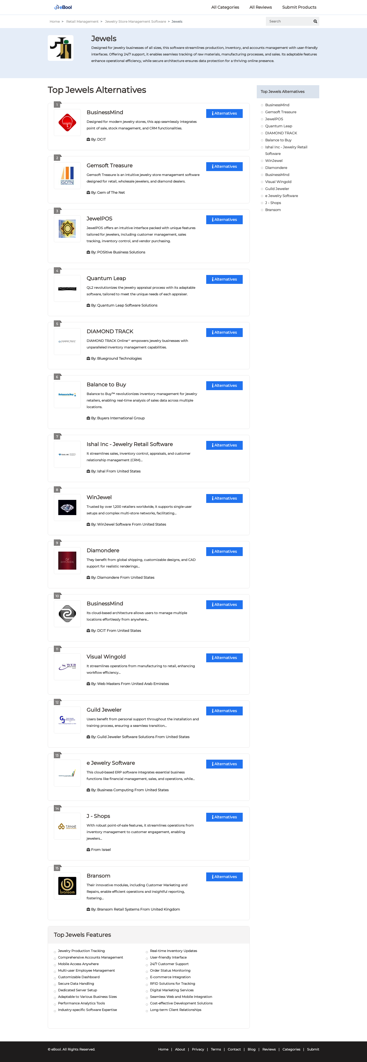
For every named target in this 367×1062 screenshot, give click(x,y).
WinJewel (99, 497)
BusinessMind (105, 112)
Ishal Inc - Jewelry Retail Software (130, 444)
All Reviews (261, 7)
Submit (313, 1049)
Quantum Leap (106, 278)
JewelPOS (99, 219)
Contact (234, 1049)
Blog (252, 1049)
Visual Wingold (106, 657)
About (180, 1049)
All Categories (225, 7)
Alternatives (224, 113)
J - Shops (98, 816)
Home (55, 21)
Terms (216, 1049)
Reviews (269, 1049)
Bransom (98, 876)
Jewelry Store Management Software (135, 21)
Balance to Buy (106, 384)
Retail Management (82, 21)
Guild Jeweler (104, 710)
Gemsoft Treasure (109, 165)
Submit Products (299, 7)
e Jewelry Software (111, 763)
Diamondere (103, 550)
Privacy (198, 1049)
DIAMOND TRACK (110, 331)
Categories (291, 1049)
